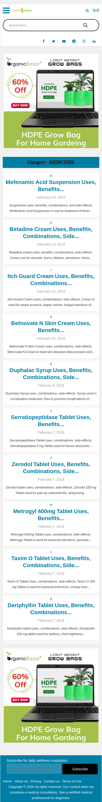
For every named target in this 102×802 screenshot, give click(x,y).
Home (7, 781)
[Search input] (41, 25)
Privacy (36, 781)
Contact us (52, 781)
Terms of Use (72, 781)
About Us (21, 781)
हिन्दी (96, 11)
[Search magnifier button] (85, 25)
